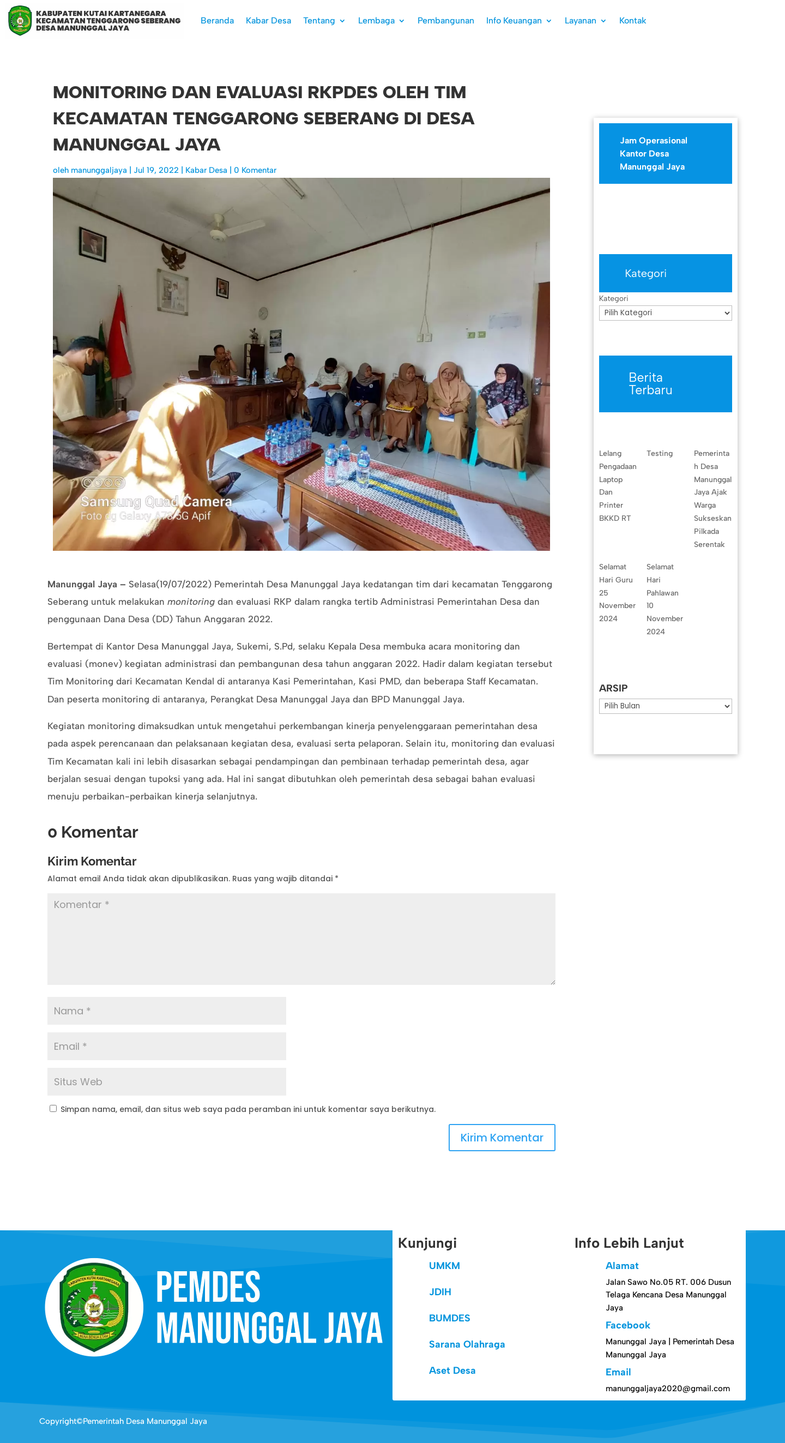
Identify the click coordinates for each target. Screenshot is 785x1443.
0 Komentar (255, 170)
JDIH (440, 1292)
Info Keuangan (514, 20)
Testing (660, 453)
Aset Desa (452, 1370)
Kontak (633, 20)
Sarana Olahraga (467, 1344)
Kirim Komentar (502, 1137)
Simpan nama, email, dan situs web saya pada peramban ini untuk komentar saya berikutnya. (248, 1109)
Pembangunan (446, 20)
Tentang (319, 20)
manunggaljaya (99, 170)
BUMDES (449, 1318)
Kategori (614, 298)
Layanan (580, 20)
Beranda (217, 20)
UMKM (444, 1266)
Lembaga (376, 20)
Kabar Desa (268, 20)
